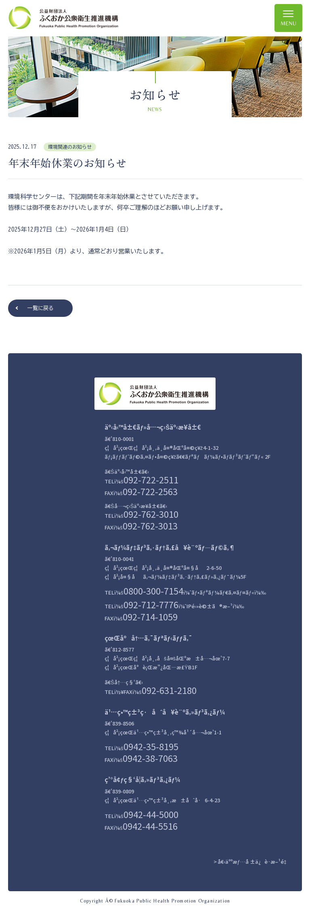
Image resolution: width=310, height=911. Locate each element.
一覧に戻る (40, 308)
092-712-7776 (151, 604)
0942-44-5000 (151, 814)
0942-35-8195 (151, 746)
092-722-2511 (151, 479)
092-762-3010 (151, 513)
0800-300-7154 (153, 590)
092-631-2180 (169, 689)
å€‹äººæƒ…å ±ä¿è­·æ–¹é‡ (254, 861)
